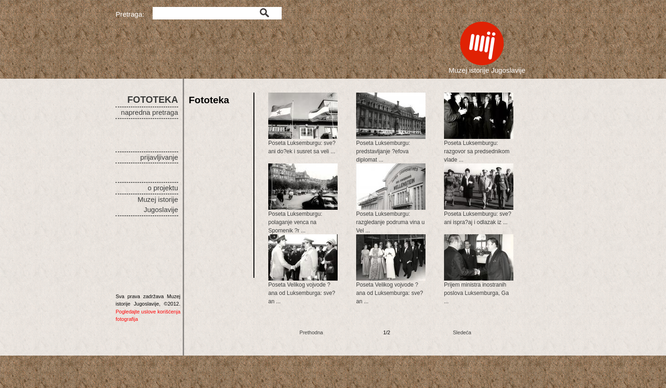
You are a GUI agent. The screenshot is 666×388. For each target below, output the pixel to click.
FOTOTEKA (152, 99)
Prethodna (311, 332)
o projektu (163, 188)
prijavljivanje (159, 157)
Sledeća (462, 332)
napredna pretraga (149, 112)
